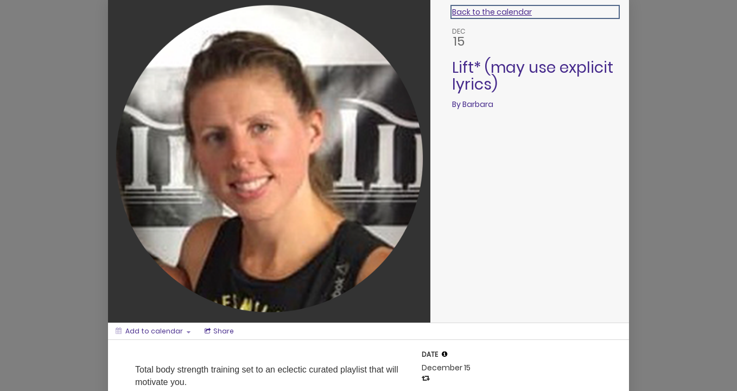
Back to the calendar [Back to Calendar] (492, 12)
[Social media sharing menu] (218, 331)
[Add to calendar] (153, 331)
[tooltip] (444, 354)
